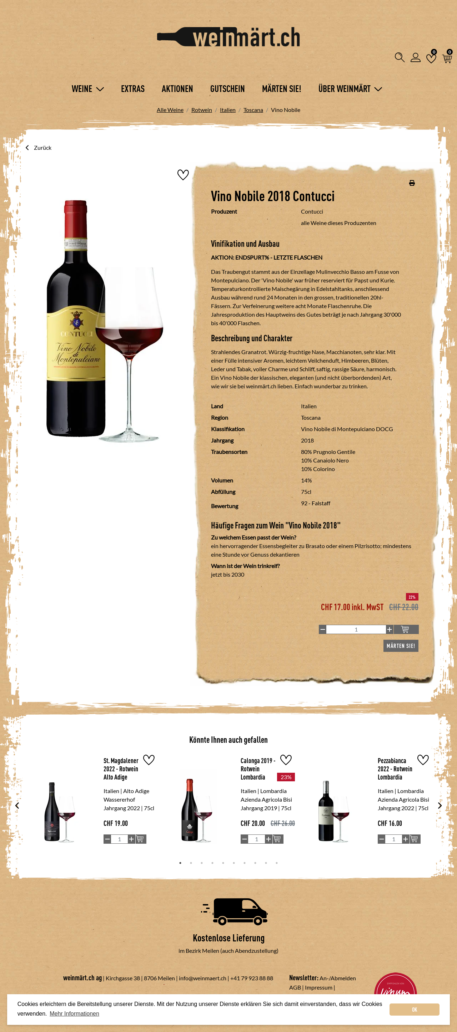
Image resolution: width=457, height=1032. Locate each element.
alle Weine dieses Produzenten (338, 222)
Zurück (37, 147)
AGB (295, 987)
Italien (228, 109)
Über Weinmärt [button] (350, 88)
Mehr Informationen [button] (74, 1014)
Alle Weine (170, 109)
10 (276, 863)
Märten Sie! (281, 88)
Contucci (312, 211)
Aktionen (177, 88)
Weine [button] (88, 88)
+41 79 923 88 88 (251, 978)
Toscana (253, 109)
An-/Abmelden (338, 978)
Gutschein (227, 88)
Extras (133, 88)
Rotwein (201, 109)
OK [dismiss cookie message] (414, 1009)
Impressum (318, 987)
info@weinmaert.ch (202, 978)
